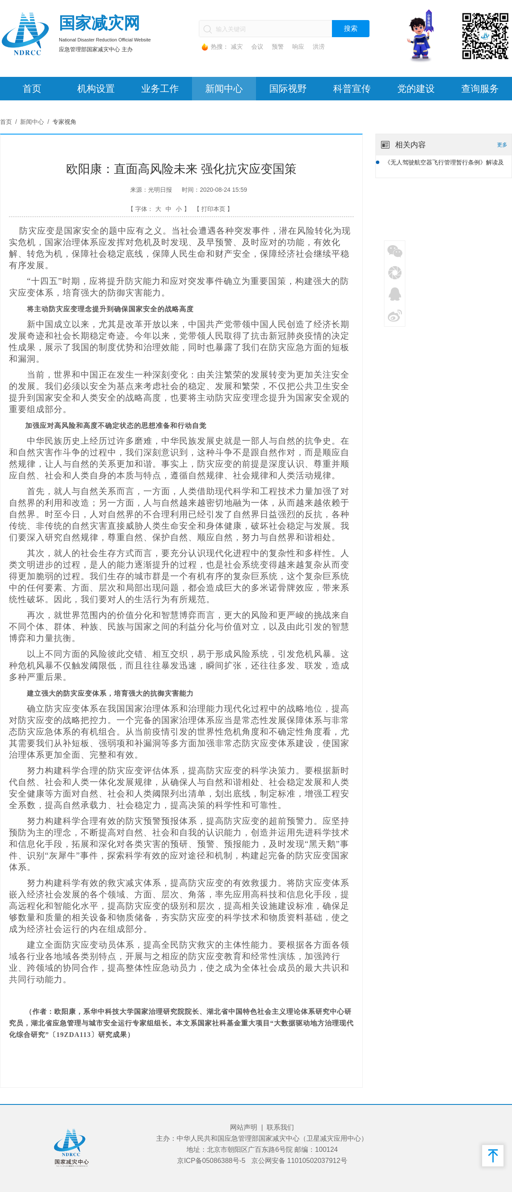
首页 (32, 88)
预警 (278, 46)
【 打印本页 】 (213, 208)
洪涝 (319, 46)
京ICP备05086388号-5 (211, 1160)
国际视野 (288, 88)
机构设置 (96, 88)
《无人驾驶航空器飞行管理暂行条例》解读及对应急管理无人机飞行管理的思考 (444, 163)
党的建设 (416, 88)
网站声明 (243, 1127)
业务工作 (160, 88)
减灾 (237, 46)
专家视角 (64, 121)
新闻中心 (224, 88)
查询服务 (480, 88)
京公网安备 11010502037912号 (299, 1160)
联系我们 (280, 1127)
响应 (298, 46)
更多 (502, 145)
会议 (257, 46)
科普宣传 (352, 88)
